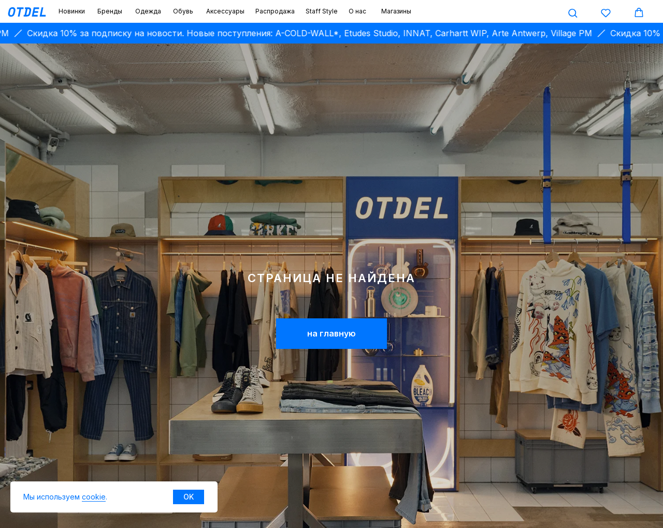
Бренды (109, 11)
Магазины (396, 11)
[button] (573, 13)
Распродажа (275, 11)
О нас (357, 11)
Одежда (148, 11)
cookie (94, 496)
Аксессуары (225, 11)
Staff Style (322, 11)
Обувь (183, 11)
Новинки (72, 11)
